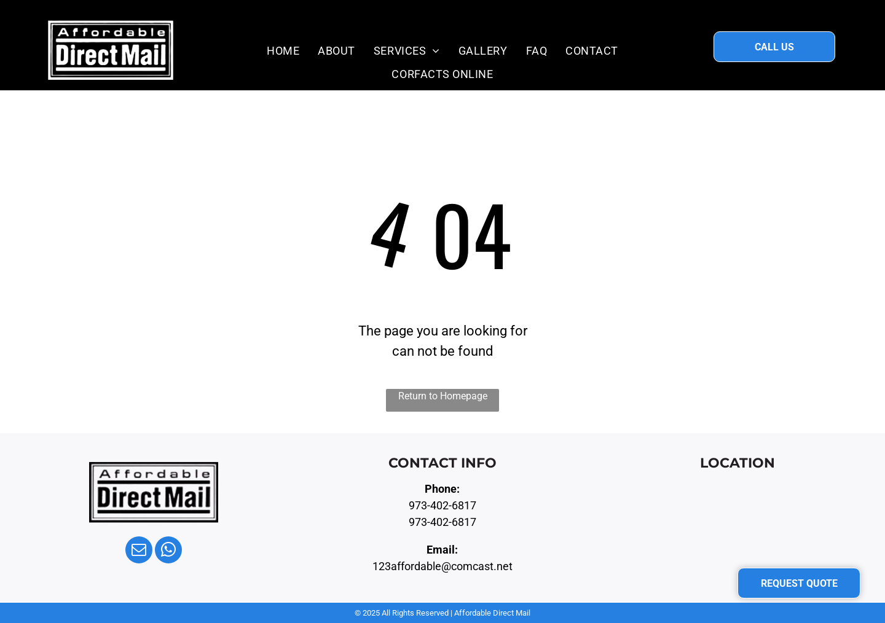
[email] (138, 551)
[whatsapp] (168, 551)
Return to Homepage (442, 396)
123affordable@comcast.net (442, 566)
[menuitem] (283, 50)
